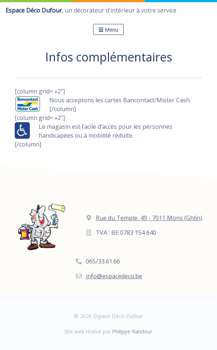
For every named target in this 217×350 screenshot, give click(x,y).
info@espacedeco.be (114, 276)
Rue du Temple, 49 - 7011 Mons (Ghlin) (149, 218)
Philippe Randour (132, 331)
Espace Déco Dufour (34, 10)
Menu (108, 29)
